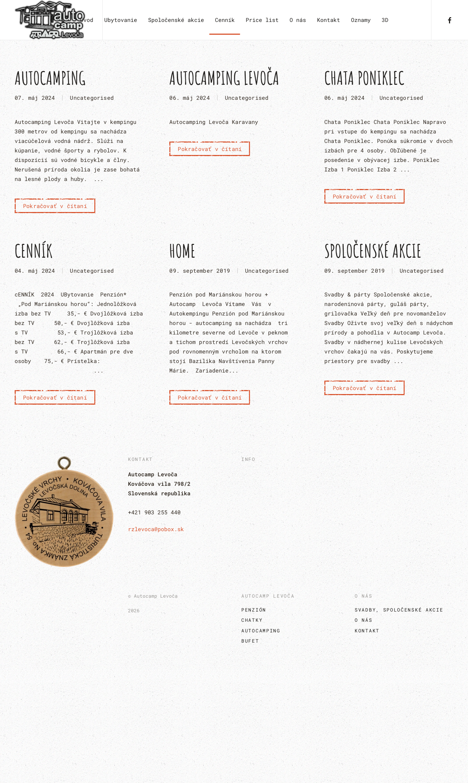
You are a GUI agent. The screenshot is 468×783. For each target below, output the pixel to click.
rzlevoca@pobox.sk (156, 529)
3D (385, 19)
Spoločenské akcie (373, 250)
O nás (298, 19)
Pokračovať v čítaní (55, 205)
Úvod (86, 19)
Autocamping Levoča (224, 77)
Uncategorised (92, 97)
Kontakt (328, 19)
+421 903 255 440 (154, 512)
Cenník (225, 19)
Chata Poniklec (364, 77)
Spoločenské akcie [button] (176, 19)
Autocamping (50, 77)
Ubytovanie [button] (120, 19)
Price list (262, 19)
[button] (234, 726)
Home (182, 250)
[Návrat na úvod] (51, 20)
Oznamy (361, 19)
